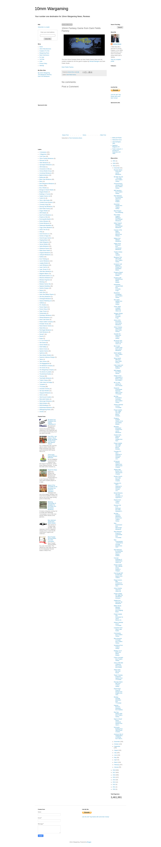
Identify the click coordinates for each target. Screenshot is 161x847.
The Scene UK (43, 367)
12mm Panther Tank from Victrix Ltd (118, 590)
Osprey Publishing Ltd (45, 301)
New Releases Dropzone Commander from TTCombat (118, 534)
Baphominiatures (44, 175)
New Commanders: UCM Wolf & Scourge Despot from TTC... (118, 543)
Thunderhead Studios (45, 374)
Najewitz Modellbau (44, 286)
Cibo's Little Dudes (44, 200)
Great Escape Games (45, 238)
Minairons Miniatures (45, 277)
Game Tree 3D (43, 229)
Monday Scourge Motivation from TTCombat (117, 700)
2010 (114, 789)
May (115, 757)
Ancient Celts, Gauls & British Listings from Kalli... (118, 438)
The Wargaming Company (46, 369)
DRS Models (42, 213)
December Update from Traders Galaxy (118, 206)
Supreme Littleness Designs (47, 357)
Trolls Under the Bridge (45, 382)
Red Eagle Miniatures (45, 330)
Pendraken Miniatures (45, 315)
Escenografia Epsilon (45, 219)
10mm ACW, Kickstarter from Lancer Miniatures (118, 322)
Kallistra (41, 256)
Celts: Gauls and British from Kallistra (118, 366)
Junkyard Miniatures (44, 254)
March (116, 762)
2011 (114, 787)
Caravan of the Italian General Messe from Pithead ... (118, 233)
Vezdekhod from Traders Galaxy (118, 647)
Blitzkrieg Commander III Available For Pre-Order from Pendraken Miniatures (52, 505)
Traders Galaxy (43, 380)
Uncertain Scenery (44, 388)
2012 (114, 784)
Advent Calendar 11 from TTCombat (118, 406)
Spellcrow (42, 353)
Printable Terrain (43, 324)
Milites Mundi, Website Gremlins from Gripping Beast (118, 608)
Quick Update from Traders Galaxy (118, 354)
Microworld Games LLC (45, 275)
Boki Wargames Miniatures (46, 183)
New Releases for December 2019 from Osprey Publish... (118, 198)
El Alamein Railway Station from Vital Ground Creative (118, 464)
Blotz (40, 181)
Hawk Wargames (44, 242)
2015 (114, 777)
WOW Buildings (43, 405)
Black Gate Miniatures (45, 179)
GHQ (40, 231)
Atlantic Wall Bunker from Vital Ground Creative (118, 472)
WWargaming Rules (44, 409)
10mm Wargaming (51, 8)
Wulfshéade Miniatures (45, 407)
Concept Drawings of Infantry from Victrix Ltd (118, 560)
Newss (41, 290)
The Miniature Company (46, 365)
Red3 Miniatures (43, 332)
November (117, 741)
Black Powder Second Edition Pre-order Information (52, 539)
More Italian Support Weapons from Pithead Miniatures (118, 217)
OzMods (41, 303)
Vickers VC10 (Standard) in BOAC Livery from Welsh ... (118, 378)
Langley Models (43, 263)
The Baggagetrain (44, 363)
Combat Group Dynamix (46, 202)
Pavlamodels (43, 313)
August (116, 750)
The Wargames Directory (45, 74)
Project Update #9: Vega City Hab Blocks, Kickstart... (118, 596)
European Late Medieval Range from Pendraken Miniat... (118, 267)
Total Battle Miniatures (45, 378)
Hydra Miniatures (44, 246)
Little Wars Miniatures (45, 271)
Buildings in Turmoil (44, 194)
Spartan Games (43, 351)
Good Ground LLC (44, 234)
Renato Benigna (94, 61)
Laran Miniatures (44, 265)
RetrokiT (41, 334)
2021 (114, 161)
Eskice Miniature (43, 221)
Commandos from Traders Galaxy (118, 635)
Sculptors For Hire (44, 51)
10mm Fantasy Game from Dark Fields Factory (118, 329)
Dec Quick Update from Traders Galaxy (118, 302)
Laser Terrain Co (44, 269)
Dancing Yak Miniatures (45, 206)
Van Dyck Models (44, 390)
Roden (41, 338)
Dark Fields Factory (67, 67)
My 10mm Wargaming (44, 73)
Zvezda (41, 411)
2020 (114, 163)
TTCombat (42, 386)
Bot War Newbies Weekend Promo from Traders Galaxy (118, 517)
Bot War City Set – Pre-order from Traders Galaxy (118, 179)
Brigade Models (43, 192)
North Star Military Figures (46, 294)
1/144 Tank (42, 156)
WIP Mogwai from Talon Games (117, 372)
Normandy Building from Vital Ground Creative (118, 729)
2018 (114, 770)
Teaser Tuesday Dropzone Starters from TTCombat (118, 677)
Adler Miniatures (43, 162)
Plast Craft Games (44, 319)
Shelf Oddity (42, 347)
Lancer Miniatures (44, 261)
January (116, 767)
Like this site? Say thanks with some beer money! (116, 96)
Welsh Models (43, 403)
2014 (114, 779)
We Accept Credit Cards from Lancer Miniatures (118, 348)
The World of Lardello (45, 372)
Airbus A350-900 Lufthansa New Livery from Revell (118, 665)
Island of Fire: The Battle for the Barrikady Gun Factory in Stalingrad (52, 488)
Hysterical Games (44, 248)
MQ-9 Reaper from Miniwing (118, 211)
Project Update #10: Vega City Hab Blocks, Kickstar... (118, 446)
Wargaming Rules (44, 53)
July (115, 752)
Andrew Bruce (117, 44)
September (117, 746)
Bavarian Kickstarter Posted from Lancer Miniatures (118, 429)
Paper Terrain (43, 311)
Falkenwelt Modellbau (45, 225)
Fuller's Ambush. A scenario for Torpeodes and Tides (117, 151)
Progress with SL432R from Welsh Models (118, 280)
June (115, 755)
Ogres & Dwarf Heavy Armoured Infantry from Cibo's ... (118, 722)
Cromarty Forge (43, 204)
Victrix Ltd (42, 395)
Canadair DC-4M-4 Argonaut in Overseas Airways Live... (118, 455)
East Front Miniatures (44, 76)
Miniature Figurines (44, 280)
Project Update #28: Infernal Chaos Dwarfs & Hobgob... (118, 568)
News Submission (44, 55)
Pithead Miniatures (44, 317)
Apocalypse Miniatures (45, 164)
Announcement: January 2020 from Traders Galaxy (118, 186)
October (116, 744)
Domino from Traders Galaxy (117, 501)
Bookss (41, 185)
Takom (41, 359)
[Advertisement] (48, 90)
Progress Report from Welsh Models (118, 274)
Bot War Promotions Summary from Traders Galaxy (118, 399)
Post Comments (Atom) (75, 138)
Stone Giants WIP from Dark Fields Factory (118, 360)
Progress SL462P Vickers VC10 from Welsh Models (118, 421)
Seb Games (42, 342)
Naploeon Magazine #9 (115, 146)
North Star (42, 292)
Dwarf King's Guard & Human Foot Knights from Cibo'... (118, 691)
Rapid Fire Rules (52, 470)
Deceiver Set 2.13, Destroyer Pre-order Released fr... (118, 508)
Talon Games (43, 361)
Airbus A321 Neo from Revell (117, 671)
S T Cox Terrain (43, 340)
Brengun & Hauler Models (46, 190)
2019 (114, 165)
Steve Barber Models (45, 355)
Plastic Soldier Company (46, 321)
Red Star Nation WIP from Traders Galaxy (118, 684)
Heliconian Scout (117, 139)
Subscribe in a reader (44, 27)
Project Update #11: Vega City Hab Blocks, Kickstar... (118, 413)
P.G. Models (42, 305)
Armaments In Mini (44, 169)
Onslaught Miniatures (45, 298)
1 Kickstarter (42, 152)
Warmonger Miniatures (45, 401)
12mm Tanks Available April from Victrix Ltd (117, 309)
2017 (114, 772)
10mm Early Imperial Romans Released (52, 456)
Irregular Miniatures (44, 252)
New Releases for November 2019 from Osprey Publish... (118, 552)
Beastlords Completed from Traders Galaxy (118, 295)
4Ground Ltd (42, 160)
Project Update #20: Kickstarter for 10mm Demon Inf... (118, 617)
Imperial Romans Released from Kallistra (118, 708)
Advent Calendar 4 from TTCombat (118, 624)
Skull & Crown (43, 349)
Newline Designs (44, 288)
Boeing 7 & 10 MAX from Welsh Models (118, 653)
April (115, 760)
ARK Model (42, 167)
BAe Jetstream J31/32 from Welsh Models (52, 522)
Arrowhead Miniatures (45, 173)
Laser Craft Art (43, 267)
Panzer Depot (43, 307)
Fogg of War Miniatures (45, 227)
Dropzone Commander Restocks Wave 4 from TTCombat (118, 391)
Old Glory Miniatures (45, 296)
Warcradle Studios (44, 399)
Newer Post (65, 135)
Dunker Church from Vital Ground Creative (118, 479)
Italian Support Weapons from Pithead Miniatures (118, 225)
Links (40, 61)
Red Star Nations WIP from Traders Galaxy (118, 714)
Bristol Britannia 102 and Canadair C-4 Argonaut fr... (118, 495)
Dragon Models (43, 211)
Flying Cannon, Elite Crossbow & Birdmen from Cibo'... (118, 583)
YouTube (41, 59)
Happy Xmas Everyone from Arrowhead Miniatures (117, 246)
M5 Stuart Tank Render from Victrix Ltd (118, 342)
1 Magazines (42, 154)
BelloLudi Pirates (117, 137)
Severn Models (43, 344)
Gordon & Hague (44, 236)
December (117, 168)
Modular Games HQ (44, 284)
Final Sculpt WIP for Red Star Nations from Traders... (118, 575)
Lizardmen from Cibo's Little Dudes (118, 629)
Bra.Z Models (43, 188)
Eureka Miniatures (44, 223)
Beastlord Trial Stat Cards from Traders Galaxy (118, 259)
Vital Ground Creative (45, 397)
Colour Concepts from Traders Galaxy (118, 659)
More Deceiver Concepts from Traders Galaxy (118, 641)
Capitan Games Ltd (44, 196)
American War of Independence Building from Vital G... (118, 736)
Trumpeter (42, 384)
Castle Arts (42, 198)
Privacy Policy (43, 63)
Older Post (103, 135)
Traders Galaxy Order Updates (118, 253)
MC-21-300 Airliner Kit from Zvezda (118, 384)
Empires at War (43, 217)
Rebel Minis (42, 328)
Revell (41, 336)
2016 (114, 775)
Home (84, 135)
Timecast (41, 376)
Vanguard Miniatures (45, 393)
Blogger (89, 842)
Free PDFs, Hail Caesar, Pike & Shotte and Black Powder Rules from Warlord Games (52, 440)
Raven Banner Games (45, 326)
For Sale (41, 57)
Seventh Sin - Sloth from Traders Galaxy (117, 336)
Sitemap (41, 65)
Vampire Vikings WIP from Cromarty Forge (118, 316)
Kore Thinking (43, 259)
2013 (114, 782)
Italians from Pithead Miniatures (117, 240)
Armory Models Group (45, 171)
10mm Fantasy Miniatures (46, 158)
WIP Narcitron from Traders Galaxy (118, 192)
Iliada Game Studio (44, 250)
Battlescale (42, 177)
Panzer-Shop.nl (43, 309)
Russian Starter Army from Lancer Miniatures (118, 172)
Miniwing (41, 282)
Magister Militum (43, 273)
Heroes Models (43, 244)
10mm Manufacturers (45, 49)
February (116, 764)
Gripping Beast (43, 240)
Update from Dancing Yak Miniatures (118, 602)
